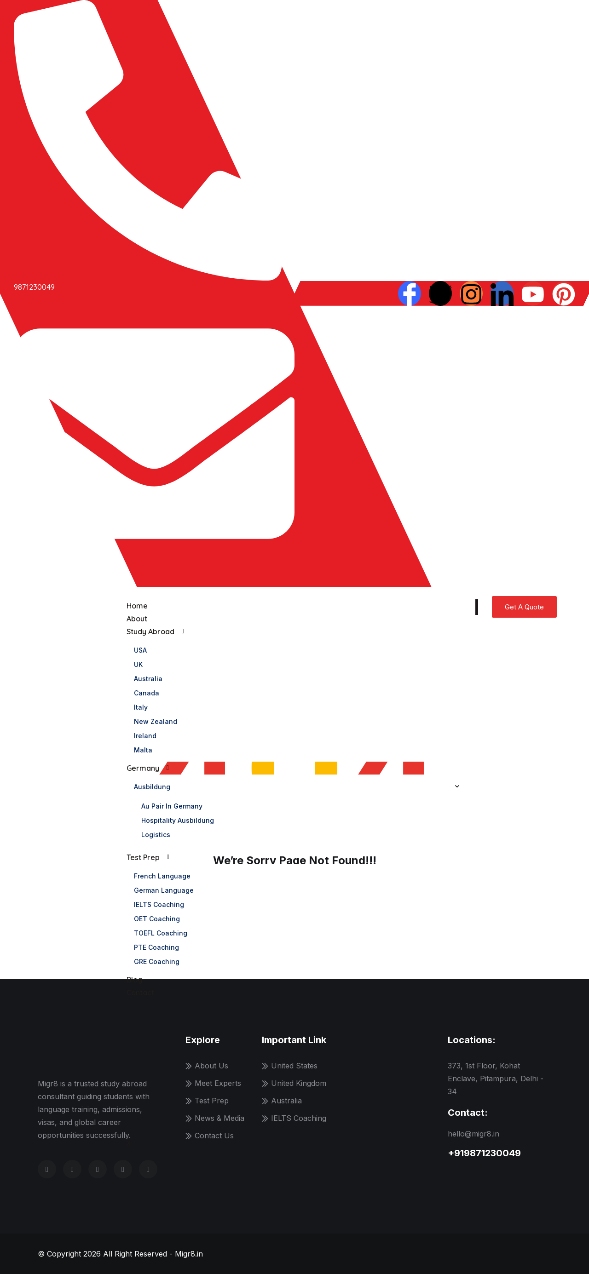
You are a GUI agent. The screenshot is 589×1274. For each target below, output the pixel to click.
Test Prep (143, 857)
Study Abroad (150, 631)
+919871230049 (484, 1153)
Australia (148, 679)
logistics (155, 834)
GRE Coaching (156, 961)
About (137, 618)
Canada (146, 693)
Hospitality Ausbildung (177, 820)
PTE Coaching (156, 947)
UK (138, 664)
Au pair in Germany (171, 806)
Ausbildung (152, 787)
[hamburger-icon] (476, 607)
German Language (164, 890)
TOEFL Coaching (160, 933)
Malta (143, 750)
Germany (143, 768)
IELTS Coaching (159, 904)
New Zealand (155, 721)
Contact (140, 992)
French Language (162, 876)
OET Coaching (157, 919)
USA (140, 650)
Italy (141, 707)
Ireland (145, 736)
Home (137, 605)
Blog (135, 979)
